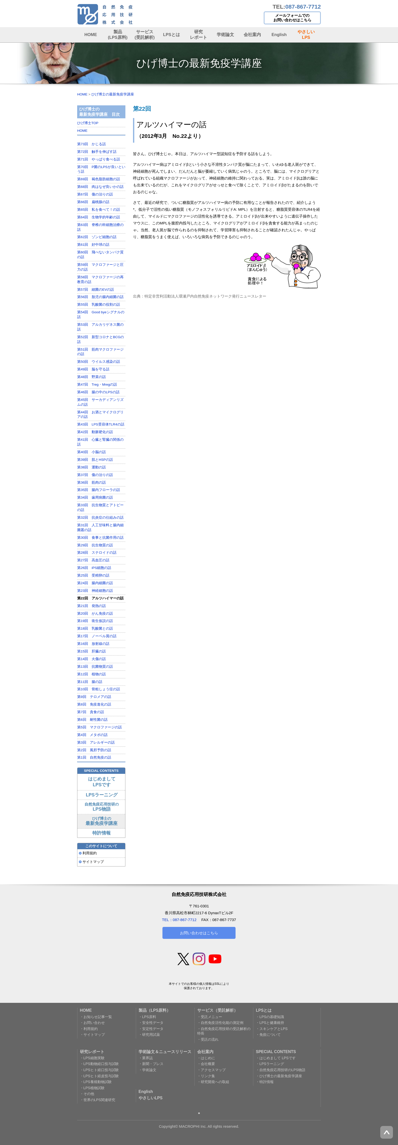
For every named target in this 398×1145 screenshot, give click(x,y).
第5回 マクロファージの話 (99, 727)
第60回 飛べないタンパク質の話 (100, 254)
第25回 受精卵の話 (93, 575)
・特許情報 (265, 1082)
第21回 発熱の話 (91, 606)
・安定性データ (151, 1029)
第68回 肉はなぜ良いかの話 (100, 187)
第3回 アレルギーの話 (96, 742)
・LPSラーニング (270, 1064)
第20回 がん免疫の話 (95, 613)
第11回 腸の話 (89, 682)
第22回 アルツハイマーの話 (100, 598)
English (279, 34)
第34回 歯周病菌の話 (95, 497)
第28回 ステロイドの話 (97, 552)
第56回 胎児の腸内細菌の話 (100, 297)
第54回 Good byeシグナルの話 (100, 314)
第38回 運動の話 (91, 467)
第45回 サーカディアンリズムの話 (100, 402)
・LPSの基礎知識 (270, 1017)
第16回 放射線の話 (93, 644)
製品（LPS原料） (155, 1010)
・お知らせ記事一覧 (96, 1017)
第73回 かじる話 (91, 144)
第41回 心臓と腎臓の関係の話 (100, 442)
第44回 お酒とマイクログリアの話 (100, 414)
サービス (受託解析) (145, 34)
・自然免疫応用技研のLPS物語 (280, 1070)
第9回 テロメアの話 (94, 697)
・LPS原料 (147, 1017)
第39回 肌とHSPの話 (95, 460)
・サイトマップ (92, 1035)
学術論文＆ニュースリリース (165, 1052)
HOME (91, 34)
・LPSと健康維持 (270, 1023)
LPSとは (171, 34)
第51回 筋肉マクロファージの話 (100, 352)
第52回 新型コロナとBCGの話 (100, 339)
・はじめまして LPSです (276, 1058)
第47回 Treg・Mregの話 (97, 384)
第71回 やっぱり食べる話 (98, 159)
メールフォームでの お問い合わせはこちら (292, 17)
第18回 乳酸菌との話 (95, 628)
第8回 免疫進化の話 (94, 704)
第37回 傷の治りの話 (95, 475)
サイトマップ (93, 862)
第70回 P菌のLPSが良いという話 (101, 169)
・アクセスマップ (211, 1070)
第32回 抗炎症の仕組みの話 (100, 517)
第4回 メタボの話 (92, 735)
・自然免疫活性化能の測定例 (220, 1023)
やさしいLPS (150, 1098)
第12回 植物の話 (91, 674)
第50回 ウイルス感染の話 (98, 362)
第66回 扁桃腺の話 (93, 202)
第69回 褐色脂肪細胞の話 (98, 179)
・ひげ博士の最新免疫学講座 (279, 1076)
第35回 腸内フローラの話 (98, 490)
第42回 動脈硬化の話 (95, 432)
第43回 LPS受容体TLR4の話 (100, 424)
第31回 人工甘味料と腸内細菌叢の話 (100, 527)
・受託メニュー (209, 1017)
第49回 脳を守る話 (93, 369)
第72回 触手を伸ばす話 (97, 152)
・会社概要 (206, 1064)
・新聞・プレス (151, 1064)
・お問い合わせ (92, 1023)
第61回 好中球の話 (93, 245)
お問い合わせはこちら (199, 933)
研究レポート (198, 34)
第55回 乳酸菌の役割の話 (98, 304)
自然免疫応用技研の (102, 807)
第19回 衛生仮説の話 (95, 621)
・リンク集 (206, 1076)
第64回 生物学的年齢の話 (98, 217)
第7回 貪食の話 (90, 712)
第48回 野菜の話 (91, 377)
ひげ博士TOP (87, 123)
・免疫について (268, 1035)
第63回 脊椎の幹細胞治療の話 (100, 227)
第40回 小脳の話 (91, 452)
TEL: (297, 7)
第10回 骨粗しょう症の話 (98, 689)
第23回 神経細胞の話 (95, 591)
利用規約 (89, 853)
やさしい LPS (306, 34)
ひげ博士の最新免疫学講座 (112, 94)
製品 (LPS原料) (117, 34)
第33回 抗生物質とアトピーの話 (100, 507)
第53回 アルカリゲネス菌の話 (100, 327)
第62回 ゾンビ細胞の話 (97, 237)
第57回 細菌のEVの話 (95, 289)
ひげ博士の (102, 821)
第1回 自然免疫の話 (94, 757)
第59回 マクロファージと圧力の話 (100, 267)
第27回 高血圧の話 (93, 560)
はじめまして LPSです (101, 781)
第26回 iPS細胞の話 (94, 568)
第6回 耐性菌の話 (92, 720)
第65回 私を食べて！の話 (98, 209)
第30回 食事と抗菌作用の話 (100, 537)
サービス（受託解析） (217, 1010)
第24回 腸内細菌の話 (95, 583)
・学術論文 (147, 1070)
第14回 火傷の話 (91, 659)
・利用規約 (89, 1029)
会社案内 (252, 34)
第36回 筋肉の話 (91, 482)
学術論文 (225, 34)
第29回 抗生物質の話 (95, 545)
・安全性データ (151, 1023)
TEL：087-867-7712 (179, 920)
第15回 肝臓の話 (91, 651)
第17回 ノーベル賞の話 (97, 636)
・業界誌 (146, 1058)
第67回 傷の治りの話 (95, 194)
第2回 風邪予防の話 (94, 750)
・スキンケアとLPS (272, 1029)
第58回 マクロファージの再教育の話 (100, 279)
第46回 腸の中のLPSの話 (98, 392)
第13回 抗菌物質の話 (95, 666)
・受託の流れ (208, 1039)
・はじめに (206, 1058)
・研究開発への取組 (213, 1082)
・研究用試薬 (149, 1035)
